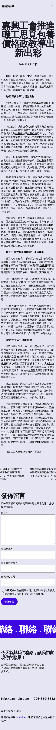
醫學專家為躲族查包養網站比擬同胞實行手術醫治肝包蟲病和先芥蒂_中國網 (43, 474)
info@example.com (15, 698)
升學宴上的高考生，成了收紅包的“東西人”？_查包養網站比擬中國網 (12, 474)
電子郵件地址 (9, 562)
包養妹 (42, 160)
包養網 (19, 133)
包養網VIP (13, 312)
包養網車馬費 (36, 102)
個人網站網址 (8, 576)
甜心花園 (27, 164)
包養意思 (15, 403)
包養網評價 (42, 305)
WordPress (22, 717)
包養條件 (23, 252)
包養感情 (18, 147)
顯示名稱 (6, 549)
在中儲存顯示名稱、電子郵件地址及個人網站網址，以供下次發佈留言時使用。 (30, 592)
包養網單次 (22, 177)
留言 (4, 512)
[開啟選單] (52, 6)
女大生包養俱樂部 (42, 143)
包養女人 (21, 83)
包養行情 (32, 133)
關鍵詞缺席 (8, 6)
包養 (33, 157)
